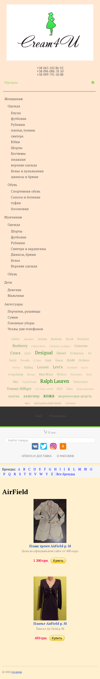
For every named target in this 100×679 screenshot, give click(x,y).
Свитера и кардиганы (28, 249)
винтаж (14, 396)
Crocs (15, 352)
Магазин (49, 82)
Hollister (84, 360)
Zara (69, 389)
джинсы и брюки (24, 177)
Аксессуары (13, 304)
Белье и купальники (27, 171)
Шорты (16, 148)
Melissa (61, 374)
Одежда (14, 106)
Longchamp (15, 374)
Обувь (12, 184)
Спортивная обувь (25, 191)
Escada (24, 360)
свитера (17, 136)
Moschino (76, 374)
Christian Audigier (59, 346)
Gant (48, 360)
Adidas (15, 339)
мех (27, 403)
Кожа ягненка (85, 389)
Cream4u (16, 672)
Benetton (83, 339)
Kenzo (16, 367)
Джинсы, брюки (23, 254)
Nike (15, 382)
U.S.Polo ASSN (44, 389)
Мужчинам (13, 217)
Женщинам (13, 99)
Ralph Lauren (54, 381)
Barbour (56, 339)
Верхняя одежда (24, 266)
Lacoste (43, 367)
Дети (8, 282)
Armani (42, 339)
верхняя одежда (24, 165)
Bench (69, 339)
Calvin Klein (38, 346)
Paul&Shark (29, 382)
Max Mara (46, 374)
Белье (15, 260)
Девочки (14, 290)
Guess (59, 360)
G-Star (37, 360)
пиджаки (18, 159)
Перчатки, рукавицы (24, 311)
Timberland (80, 382)
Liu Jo (84, 367)
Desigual (44, 353)
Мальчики (16, 295)
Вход (39, 416)
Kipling (28, 367)
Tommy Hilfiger (19, 388)
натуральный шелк (47, 403)
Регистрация (58, 416)
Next (89, 374)
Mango (31, 374)
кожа (48, 396)
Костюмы (18, 153)
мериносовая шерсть (75, 396)
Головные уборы (21, 323)
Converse (81, 346)
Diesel (61, 353)
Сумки (13, 317)
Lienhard (72, 367)
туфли (16, 203)
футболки (18, 118)
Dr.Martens (77, 353)
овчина (70, 403)
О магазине (65, 456)
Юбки (15, 142)
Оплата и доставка (37, 456)
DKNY (27, 353)
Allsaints (29, 339)
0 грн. (52, 432)
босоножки (20, 209)
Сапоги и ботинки (25, 197)
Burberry (19, 345)
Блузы (16, 113)
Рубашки (18, 124)
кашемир (31, 396)
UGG (59, 389)
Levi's (58, 366)
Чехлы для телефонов (25, 329)
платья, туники (23, 130)
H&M (71, 360)
